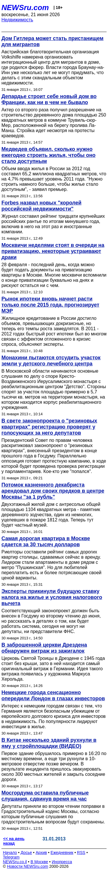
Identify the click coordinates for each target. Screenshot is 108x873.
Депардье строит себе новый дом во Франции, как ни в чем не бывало (48, 99)
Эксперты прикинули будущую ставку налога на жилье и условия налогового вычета (51, 597)
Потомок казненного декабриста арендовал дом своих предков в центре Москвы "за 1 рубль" (52, 491)
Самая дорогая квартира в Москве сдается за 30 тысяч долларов (45, 541)
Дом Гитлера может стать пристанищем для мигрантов (52, 41)
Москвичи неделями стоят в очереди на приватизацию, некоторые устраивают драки (52, 251)
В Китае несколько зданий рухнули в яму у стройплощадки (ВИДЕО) (48, 743)
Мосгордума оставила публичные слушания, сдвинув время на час (45, 796)
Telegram (11, 857)
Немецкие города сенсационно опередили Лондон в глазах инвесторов (53, 695)
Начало (10, 852)
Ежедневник (62, 852)
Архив (41, 852)
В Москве (39, 861)
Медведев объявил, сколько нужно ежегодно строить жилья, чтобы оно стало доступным (48, 155)
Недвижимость (17, 19)
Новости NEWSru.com (27, 866)
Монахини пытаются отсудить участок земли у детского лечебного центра (51, 361)
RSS (81, 852)
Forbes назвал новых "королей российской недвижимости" (41, 206)
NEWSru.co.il (15, 861)
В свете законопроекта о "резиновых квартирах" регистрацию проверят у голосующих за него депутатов (49, 427)
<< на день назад (13, 841)
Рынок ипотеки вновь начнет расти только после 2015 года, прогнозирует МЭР (50, 305)
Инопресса (62, 861)
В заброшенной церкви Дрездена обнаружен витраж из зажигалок (44, 648)
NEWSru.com (25, 7)
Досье (26, 852)
